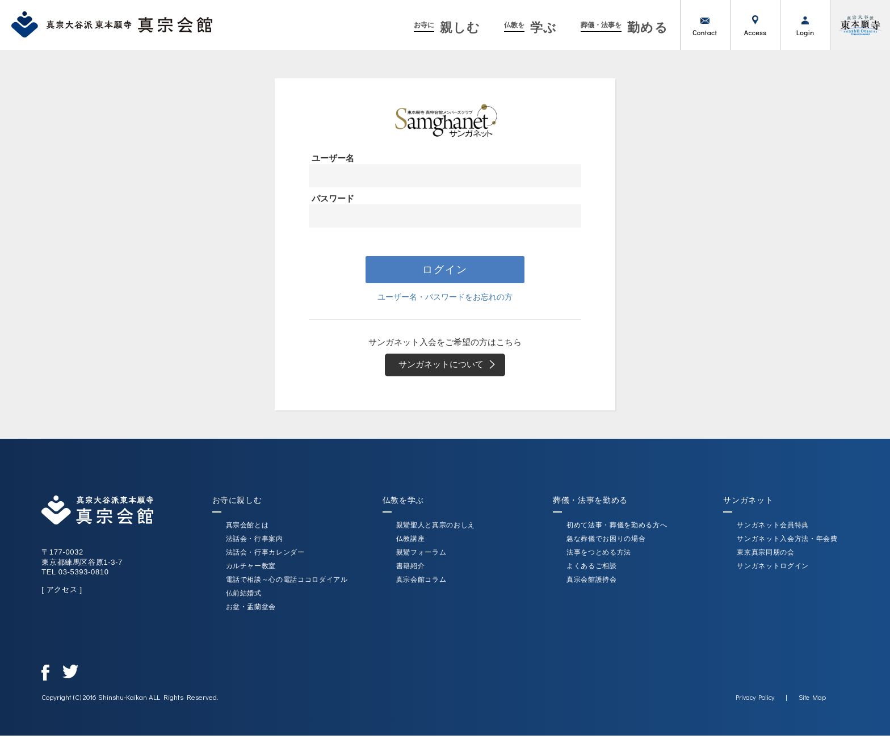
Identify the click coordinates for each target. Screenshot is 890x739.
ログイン (805, 25)
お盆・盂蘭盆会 (251, 610)
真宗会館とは (247, 528)
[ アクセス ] (62, 593)
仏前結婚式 (244, 597)
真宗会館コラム (421, 583)
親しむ (447, 27)
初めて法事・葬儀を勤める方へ (616, 528)
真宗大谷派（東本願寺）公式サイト (860, 25)
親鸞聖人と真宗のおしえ (435, 528)
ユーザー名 (333, 158)
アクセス (755, 25)
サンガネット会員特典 (773, 528)
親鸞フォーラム (421, 556)
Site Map (811, 700)
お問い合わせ (705, 25)
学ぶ (530, 27)
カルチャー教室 (251, 569)
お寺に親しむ (237, 503)
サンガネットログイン (773, 569)
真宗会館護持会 (591, 583)
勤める (624, 27)
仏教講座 (410, 542)
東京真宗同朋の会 (765, 556)
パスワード (333, 198)
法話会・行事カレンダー (265, 556)
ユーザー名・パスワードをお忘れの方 (445, 298)
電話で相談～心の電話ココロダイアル (287, 583)
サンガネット (748, 503)
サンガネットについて (450, 367)
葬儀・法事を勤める (590, 503)
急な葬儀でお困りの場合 (605, 542)
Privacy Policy (754, 700)
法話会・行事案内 (254, 542)
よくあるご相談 (591, 569)
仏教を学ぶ (403, 503)
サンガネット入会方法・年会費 (787, 542)
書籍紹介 (410, 569)
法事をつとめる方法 (598, 556)
